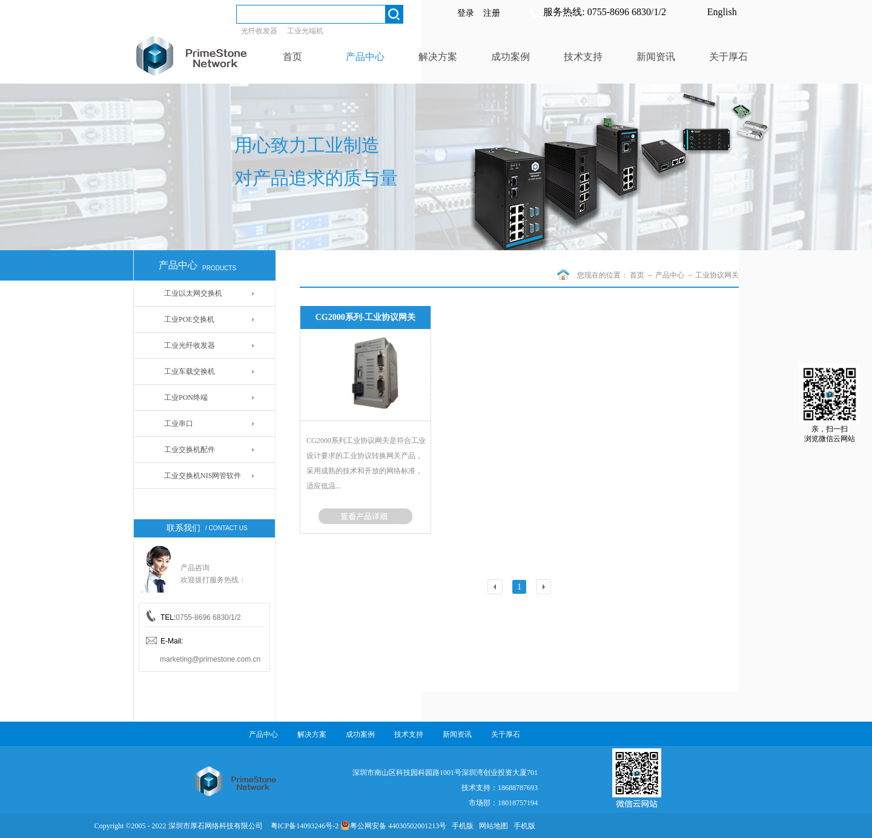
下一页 (546, 588)
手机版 (461, 826)
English (722, 12)
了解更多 (365, 516)
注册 (491, 13)
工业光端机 (305, 31)
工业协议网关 (717, 275)
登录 (465, 13)
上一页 (497, 588)
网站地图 (491, 826)
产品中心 (669, 275)
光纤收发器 (259, 31)
